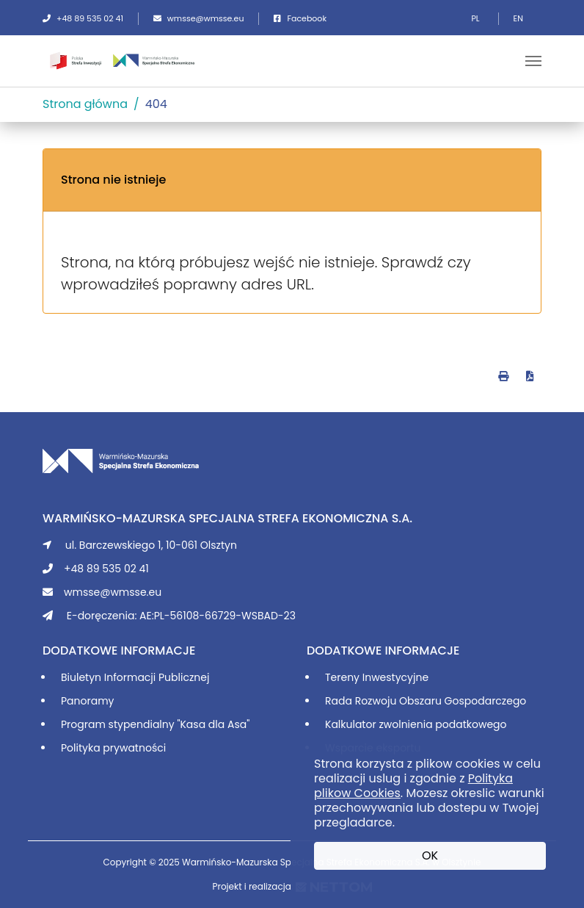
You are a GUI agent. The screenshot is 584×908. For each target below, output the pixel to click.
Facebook (300, 18)
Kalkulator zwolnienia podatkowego (416, 724)
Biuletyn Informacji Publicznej (135, 677)
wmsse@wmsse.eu (198, 18)
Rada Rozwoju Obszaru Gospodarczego (425, 700)
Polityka (82, 748)
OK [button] (430, 855)
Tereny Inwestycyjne (376, 677)
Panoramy (87, 700)
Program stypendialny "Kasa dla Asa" (155, 724)
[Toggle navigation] (533, 60)
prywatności (134, 748)
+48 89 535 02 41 (83, 18)
